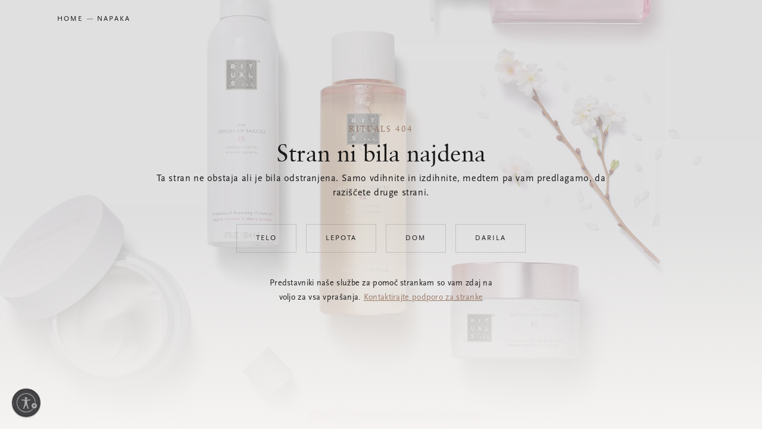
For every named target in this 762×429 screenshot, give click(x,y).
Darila (490, 238)
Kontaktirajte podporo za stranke (423, 298)
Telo (266, 238)
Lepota (341, 238)
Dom (415, 238)
